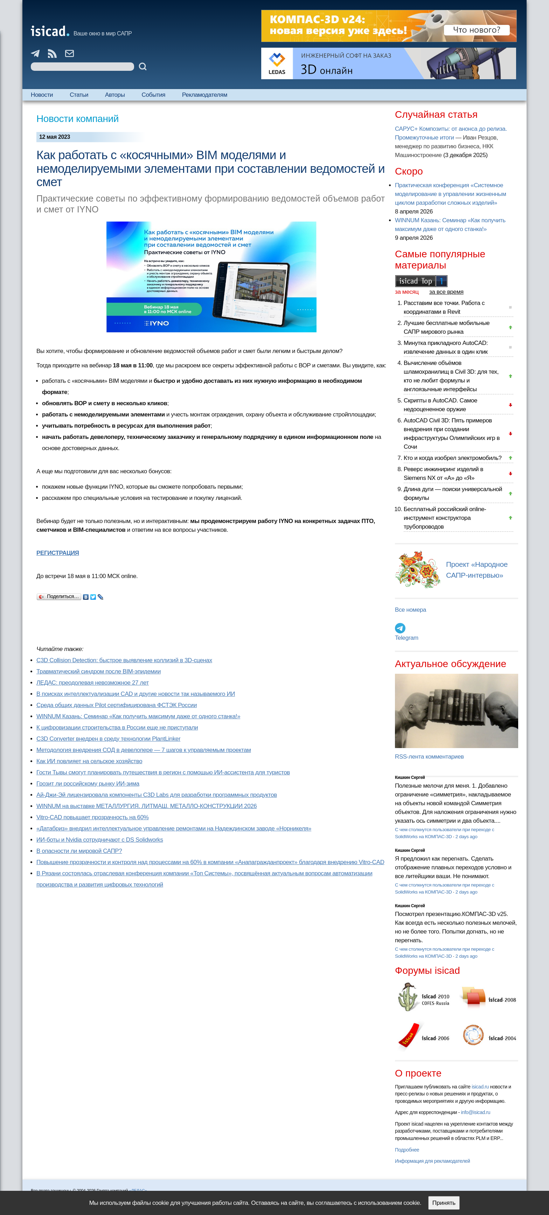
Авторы (115, 94)
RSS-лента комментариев (429, 756)
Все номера (410, 609)
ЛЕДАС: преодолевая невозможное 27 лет (92, 682)
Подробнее (407, 1150)
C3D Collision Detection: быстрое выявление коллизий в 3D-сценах (124, 660)
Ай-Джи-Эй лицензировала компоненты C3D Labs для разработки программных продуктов (156, 795)
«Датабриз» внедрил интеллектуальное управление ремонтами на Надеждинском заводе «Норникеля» (173, 828)
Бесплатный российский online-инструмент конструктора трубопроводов (445, 518)
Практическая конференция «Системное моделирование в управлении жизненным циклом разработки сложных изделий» (450, 194)
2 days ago (467, 836)
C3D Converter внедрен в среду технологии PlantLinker (108, 738)
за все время (446, 292)
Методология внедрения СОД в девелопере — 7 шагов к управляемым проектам (143, 750)
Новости (42, 94)
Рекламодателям (204, 94)
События (154, 94)
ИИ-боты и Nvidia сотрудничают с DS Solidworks (99, 839)
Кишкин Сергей (410, 777)
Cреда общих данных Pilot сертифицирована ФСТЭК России (116, 705)
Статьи (79, 94)
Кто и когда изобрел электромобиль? (453, 458)
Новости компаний (77, 118)
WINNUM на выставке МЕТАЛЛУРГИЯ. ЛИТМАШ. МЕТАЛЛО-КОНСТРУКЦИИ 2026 (146, 806)
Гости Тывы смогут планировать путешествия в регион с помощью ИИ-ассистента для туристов (163, 772)
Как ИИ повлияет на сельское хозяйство (89, 761)
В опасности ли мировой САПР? (79, 851)
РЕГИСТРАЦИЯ (57, 553)
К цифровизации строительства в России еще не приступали (117, 727)
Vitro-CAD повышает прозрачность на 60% (92, 817)
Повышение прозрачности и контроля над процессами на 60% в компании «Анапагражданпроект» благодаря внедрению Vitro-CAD (210, 862)
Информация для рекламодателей (432, 1161)
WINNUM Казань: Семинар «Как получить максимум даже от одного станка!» (138, 716)
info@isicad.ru (476, 1112)
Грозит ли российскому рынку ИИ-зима (87, 783)
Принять (444, 1203)
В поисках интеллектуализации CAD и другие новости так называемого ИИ (135, 694)
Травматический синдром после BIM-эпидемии (98, 671)
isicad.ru (480, 1087)
